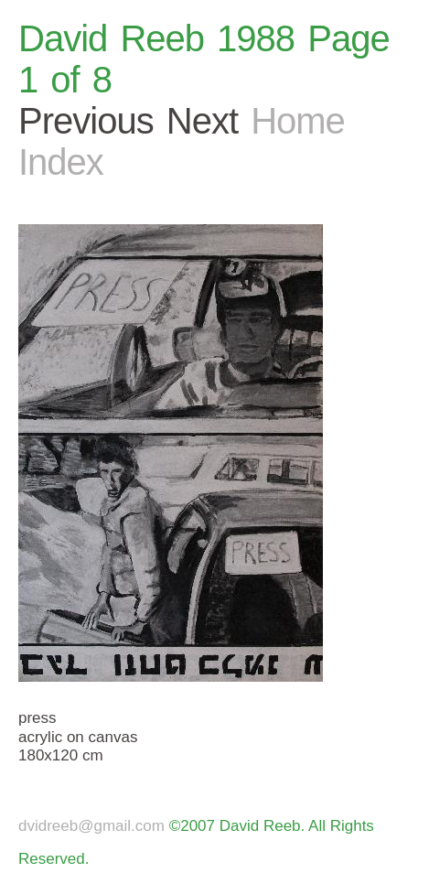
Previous (86, 121)
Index (60, 162)
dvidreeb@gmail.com (91, 826)
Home (298, 121)
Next (202, 121)
